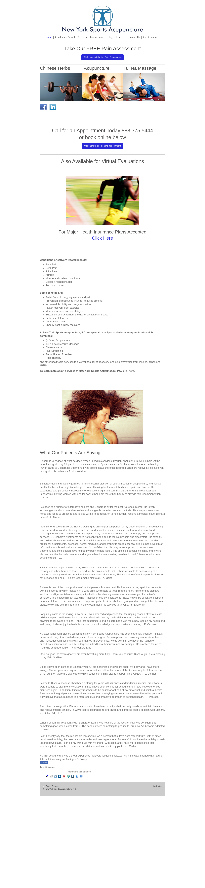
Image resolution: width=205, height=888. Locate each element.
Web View (157, 786)
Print (47, 786)
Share (43, 763)
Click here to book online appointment (102, 146)
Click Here (102, 238)
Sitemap (55, 786)
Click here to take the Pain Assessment (103, 57)
